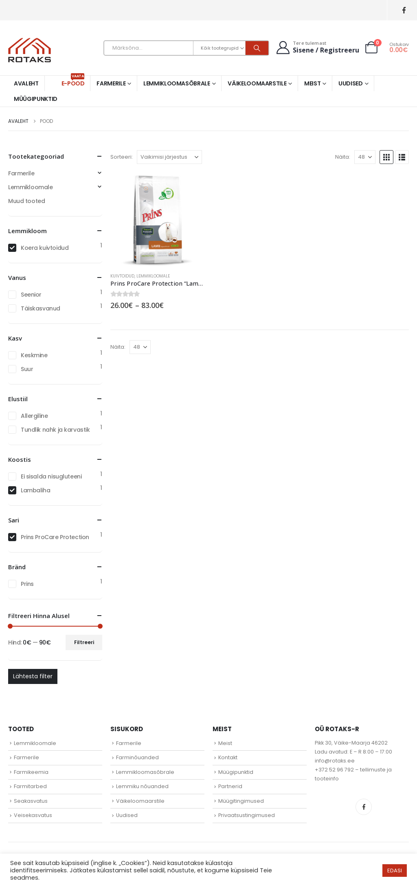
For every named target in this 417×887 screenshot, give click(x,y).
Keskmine (34, 355)
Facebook (364, 807)
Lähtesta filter (33, 676)
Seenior (31, 295)
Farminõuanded (137, 757)
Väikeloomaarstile (257, 83)
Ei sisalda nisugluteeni (51, 476)
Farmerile (111, 83)
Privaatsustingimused (246, 815)
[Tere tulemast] (317, 47)
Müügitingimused (241, 800)
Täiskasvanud (40, 308)
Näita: (342, 157)
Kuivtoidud (122, 276)
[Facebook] (404, 10)
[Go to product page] (157, 219)
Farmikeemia (31, 772)
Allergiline (34, 416)
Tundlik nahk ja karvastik (55, 430)
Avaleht (26, 83)
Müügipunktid (35, 99)
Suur (27, 369)
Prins (27, 584)
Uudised (350, 83)
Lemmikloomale (153, 276)
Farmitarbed (30, 786)
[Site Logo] (29, 50)
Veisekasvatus (33, 815)
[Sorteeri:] (169, 157)
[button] (386, 157)
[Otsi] (257, 48)
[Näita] (364, 157)
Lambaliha (35, 490)
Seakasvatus (31, 800)
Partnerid (230, 786)
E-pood (73, 81)
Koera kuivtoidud (44, 248)
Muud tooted (26, 201)
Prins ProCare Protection (55, 537)
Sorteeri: (121, 157)
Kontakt (227, 757)
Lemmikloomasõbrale (176, 83)
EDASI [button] (394, 870)
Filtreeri (84, 642)
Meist (312, 83)
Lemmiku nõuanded (142, 786)
